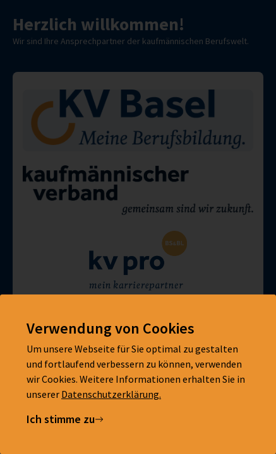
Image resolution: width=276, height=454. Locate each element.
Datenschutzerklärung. (111, 394)
